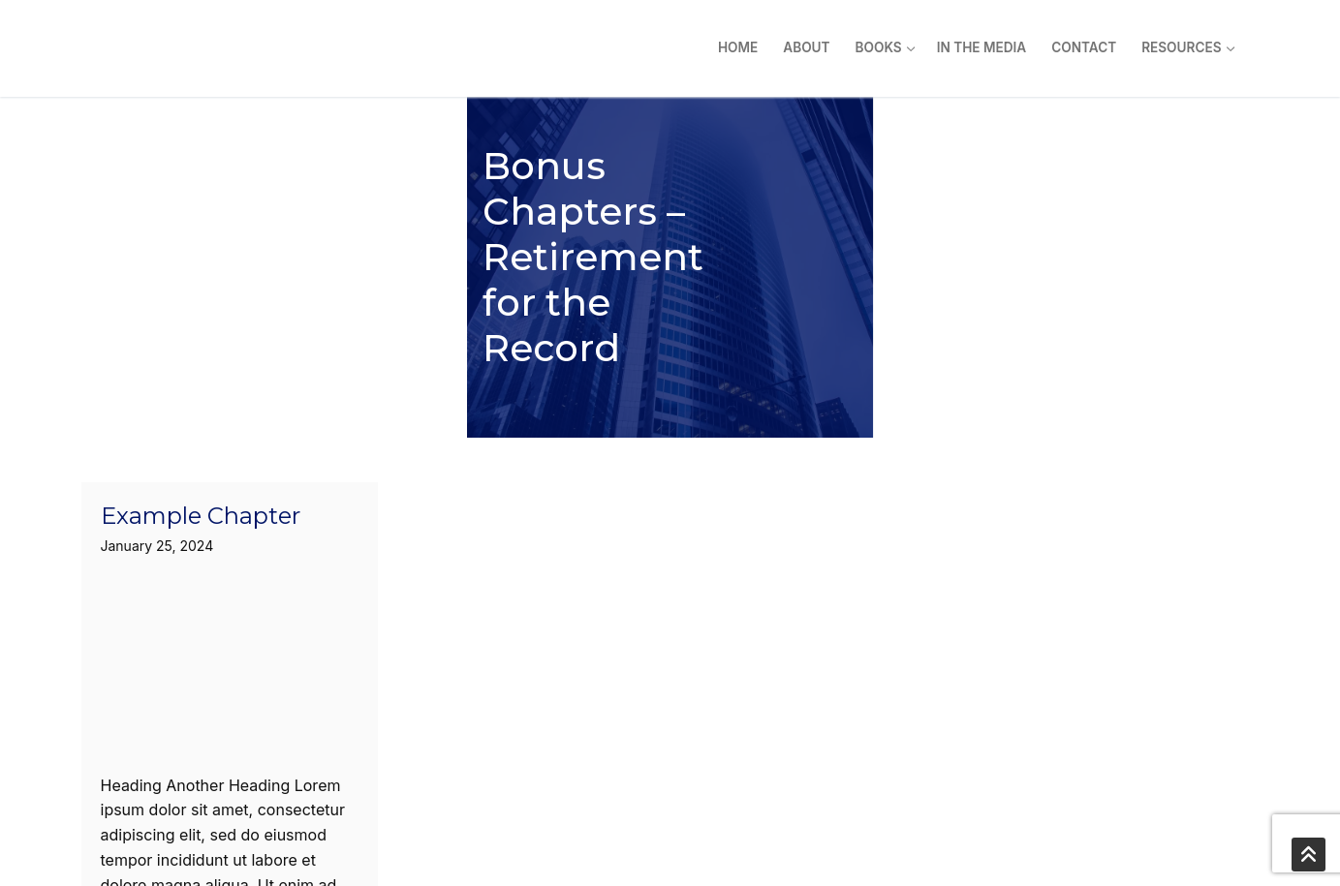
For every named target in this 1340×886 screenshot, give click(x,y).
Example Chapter (200, 334)
